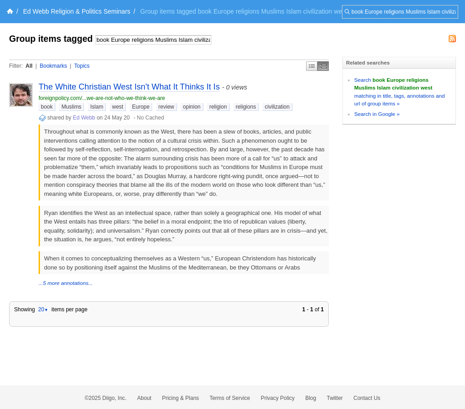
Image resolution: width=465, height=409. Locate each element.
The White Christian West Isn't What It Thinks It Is (129, 86)
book (47, 107)
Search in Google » (377, 114)
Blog (310, 398)
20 (43, 309)
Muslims (71, 107)
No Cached (150, 118)
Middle (323, 66)
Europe (141, 107)
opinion (192, 107)
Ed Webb (84, 118)
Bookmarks (53, 66)
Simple (311, 66)
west (118, 107)
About (144, 398)
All (28, 66)
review (166, 107)
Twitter (335, 398)
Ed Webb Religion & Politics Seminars (76, 11)
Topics (81, 66)
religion (218, 107)
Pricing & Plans (180, 398)
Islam (97, 107)
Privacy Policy (278, 398)
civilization (277, 107)
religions (246, 107)
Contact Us (366, 398)
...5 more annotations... (66, 283)
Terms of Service (229, 398)
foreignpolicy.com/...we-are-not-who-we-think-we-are (102, 98)
